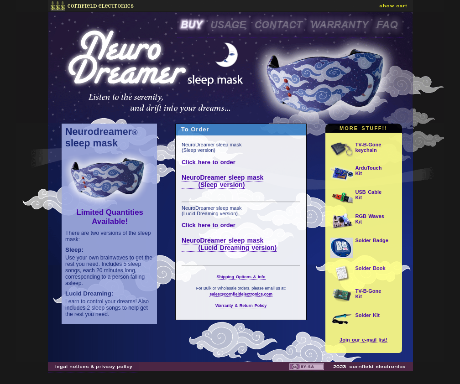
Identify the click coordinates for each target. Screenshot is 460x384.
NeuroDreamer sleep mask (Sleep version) (222, 181)
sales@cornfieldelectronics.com (240, 294)
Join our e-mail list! (363, 339)
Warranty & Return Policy (241, 305)
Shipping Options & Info (241, 277)
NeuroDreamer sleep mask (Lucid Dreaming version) (229, 244)
